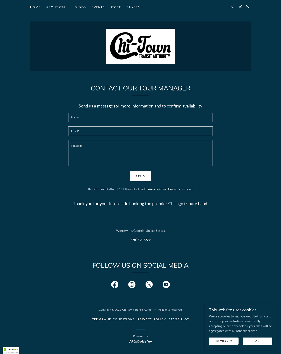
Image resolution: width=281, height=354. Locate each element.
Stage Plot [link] (179, 320)
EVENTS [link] (98, 7)
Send (140, 177)
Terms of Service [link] (177, 189)
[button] (57, 7)
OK (257, 341)
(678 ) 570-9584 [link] (140, 240)
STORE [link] (115, 7)
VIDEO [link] (80, 7)
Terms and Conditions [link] (113, 320)
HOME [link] (35, 7)
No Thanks (224, 341)
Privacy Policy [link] (155, 189)
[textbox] (140, 118)
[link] (240, 6)
